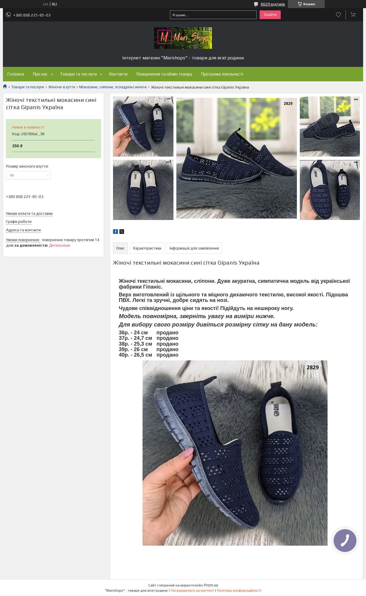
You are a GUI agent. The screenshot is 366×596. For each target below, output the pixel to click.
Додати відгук (338, 14)
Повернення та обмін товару (164, 73)
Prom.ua (211, 585)
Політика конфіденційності (239, 590)
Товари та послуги (78, 73)
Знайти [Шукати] (270, 14)
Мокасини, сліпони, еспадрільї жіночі (113, 87)
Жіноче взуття (61, 87)
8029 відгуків (273, 4)
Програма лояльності (222, 73)
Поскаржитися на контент (192, 590)
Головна (15, 73)
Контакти (118, 73)
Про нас (40, 73)
